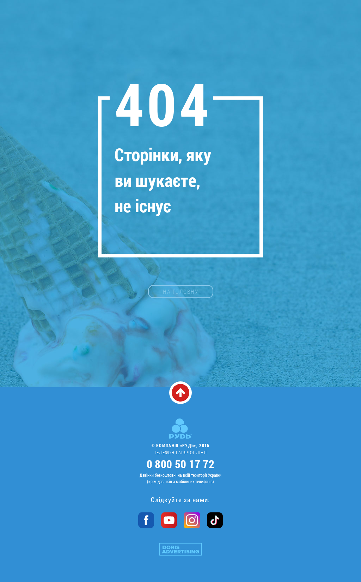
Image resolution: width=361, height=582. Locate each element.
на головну (180, 291)
